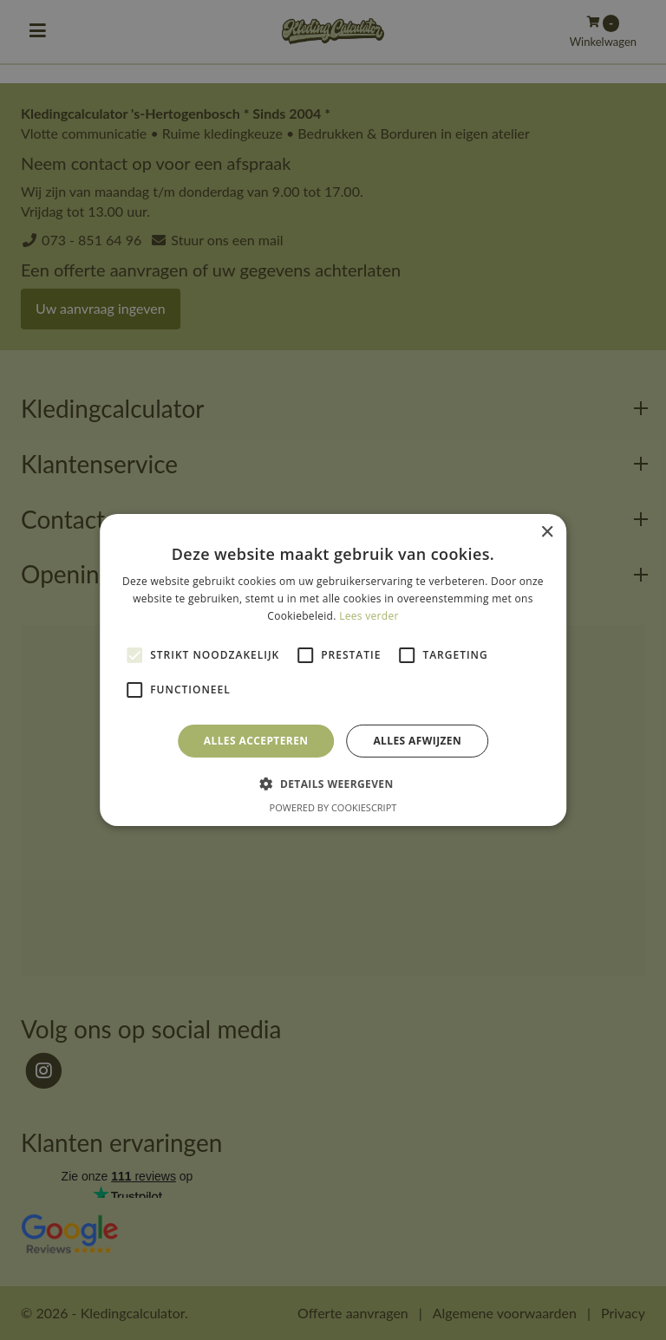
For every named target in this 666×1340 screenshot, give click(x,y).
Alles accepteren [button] (256, 740)
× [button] (546, 532)
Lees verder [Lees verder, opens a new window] (369, 615)
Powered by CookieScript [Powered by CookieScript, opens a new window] (333, 807)
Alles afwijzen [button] (417, 740)
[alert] (333, 670)
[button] (332, 783)
